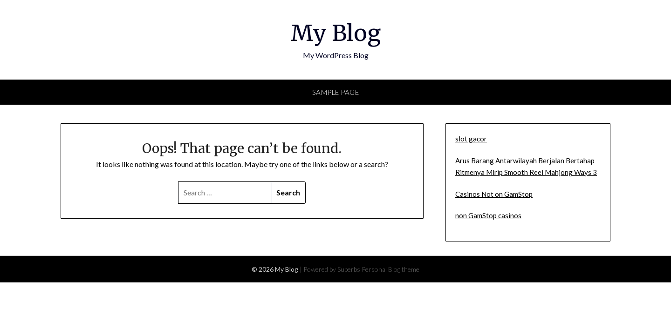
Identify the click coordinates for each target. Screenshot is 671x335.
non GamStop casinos (488, 215)
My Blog (336, 33)
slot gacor (471, 138)
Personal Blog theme (390, 269)
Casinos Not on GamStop (494, 194)
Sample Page (335, 92)
